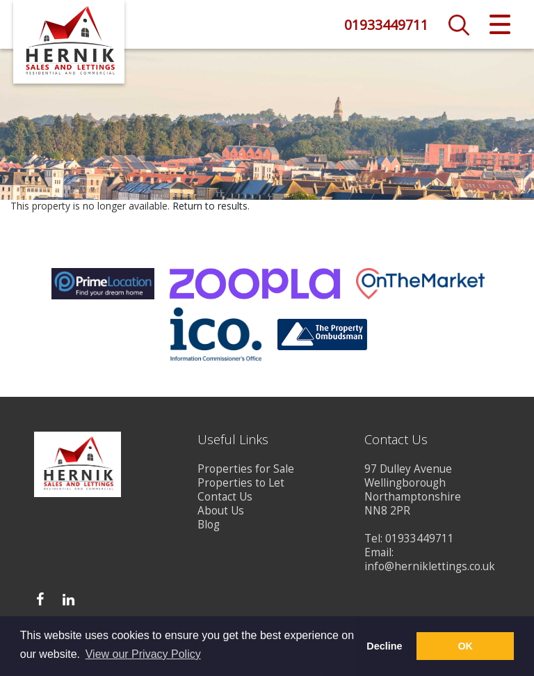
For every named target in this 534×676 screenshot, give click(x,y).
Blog (208, 526)
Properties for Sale (245, 471)
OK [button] (465, 646)
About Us (220, 512)
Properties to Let (240, 485)
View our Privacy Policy (143, 654)
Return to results (210, 207)
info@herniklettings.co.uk (429, 568)
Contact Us (224, 499)
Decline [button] (384, 646)
